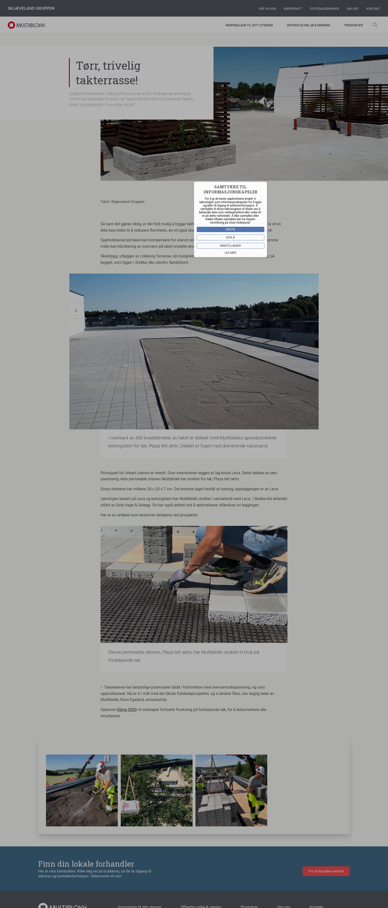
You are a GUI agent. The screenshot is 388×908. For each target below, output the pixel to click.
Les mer (230, 252)
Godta (230, 229)
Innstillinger (230, 245)
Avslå (230, 237)
